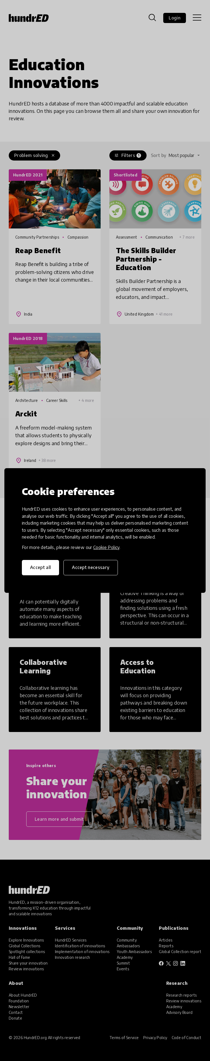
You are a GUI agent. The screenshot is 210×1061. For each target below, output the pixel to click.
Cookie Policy (106, 547)
